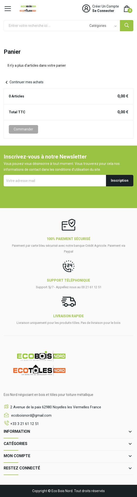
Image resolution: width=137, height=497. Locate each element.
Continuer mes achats (23, 82)
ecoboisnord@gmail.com (31, 415)
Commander (23, 129)
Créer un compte (105, 6)
